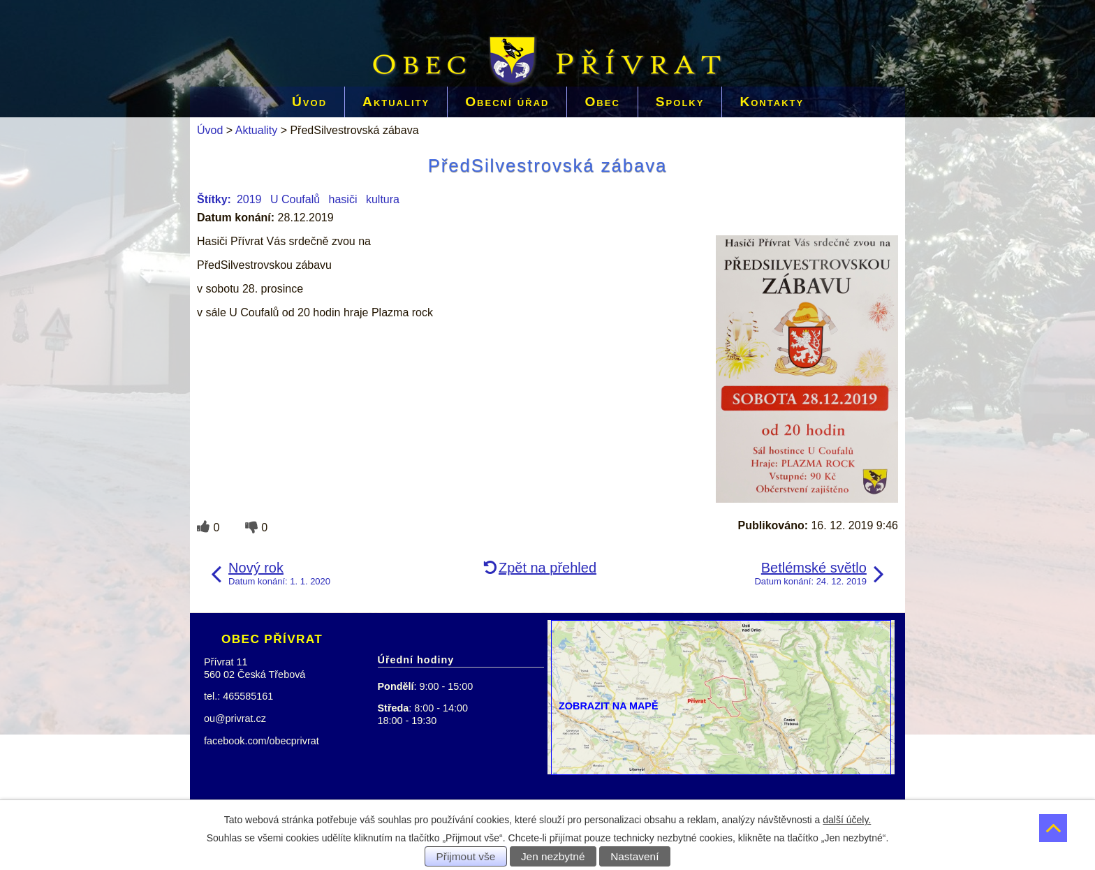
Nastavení (634, 856)
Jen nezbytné (553, 856)
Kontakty (772, 101)
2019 (249, 199)
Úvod (309, 101)
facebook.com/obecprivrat (261, 740)
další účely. (847, 819)
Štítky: (214, 199)
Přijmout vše (466, 856)
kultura (382, 199)
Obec (602, 101)
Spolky (680, 101)
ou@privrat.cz (235, 718)
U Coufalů (295, 199)
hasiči (343, 199)
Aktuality (395, 101)
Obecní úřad (507, 101)
